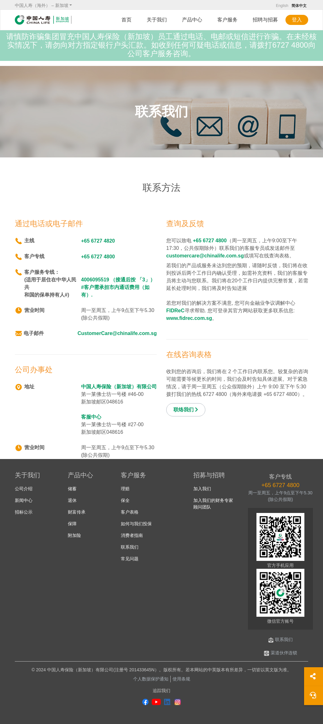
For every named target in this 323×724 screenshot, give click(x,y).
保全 (125, 500)
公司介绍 (23, 488)
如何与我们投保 (136, 523)
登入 (297, 19)
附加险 (74, 535)
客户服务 (227, 19)
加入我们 (202, 488)
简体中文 (299, 5)
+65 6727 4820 (98, 241)
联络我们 (186, 409)
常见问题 (129, 558)
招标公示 (23, 512)
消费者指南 (132, 535)
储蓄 (72, 488)
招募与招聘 (209, 475)
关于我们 (157, 19)
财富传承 (76, 512)
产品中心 (192, 19)
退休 (72, 500)
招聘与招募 (265, 19)
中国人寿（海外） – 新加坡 (41, 5)
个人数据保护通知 (150, 678)
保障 (72, 523)
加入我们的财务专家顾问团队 (213, 503)
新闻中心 (23, 500)
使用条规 (181, 678)
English (282, 5)
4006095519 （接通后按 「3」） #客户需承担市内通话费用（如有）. (118, 287)
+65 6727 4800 (98, 256)
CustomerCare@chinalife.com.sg (117, 333)
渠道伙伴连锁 (280, 652)
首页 (126, 19)
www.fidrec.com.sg (189, 318)
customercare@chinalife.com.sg (205, 255)
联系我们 (129, 547)
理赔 (125, 488)
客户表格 (129, 512)
